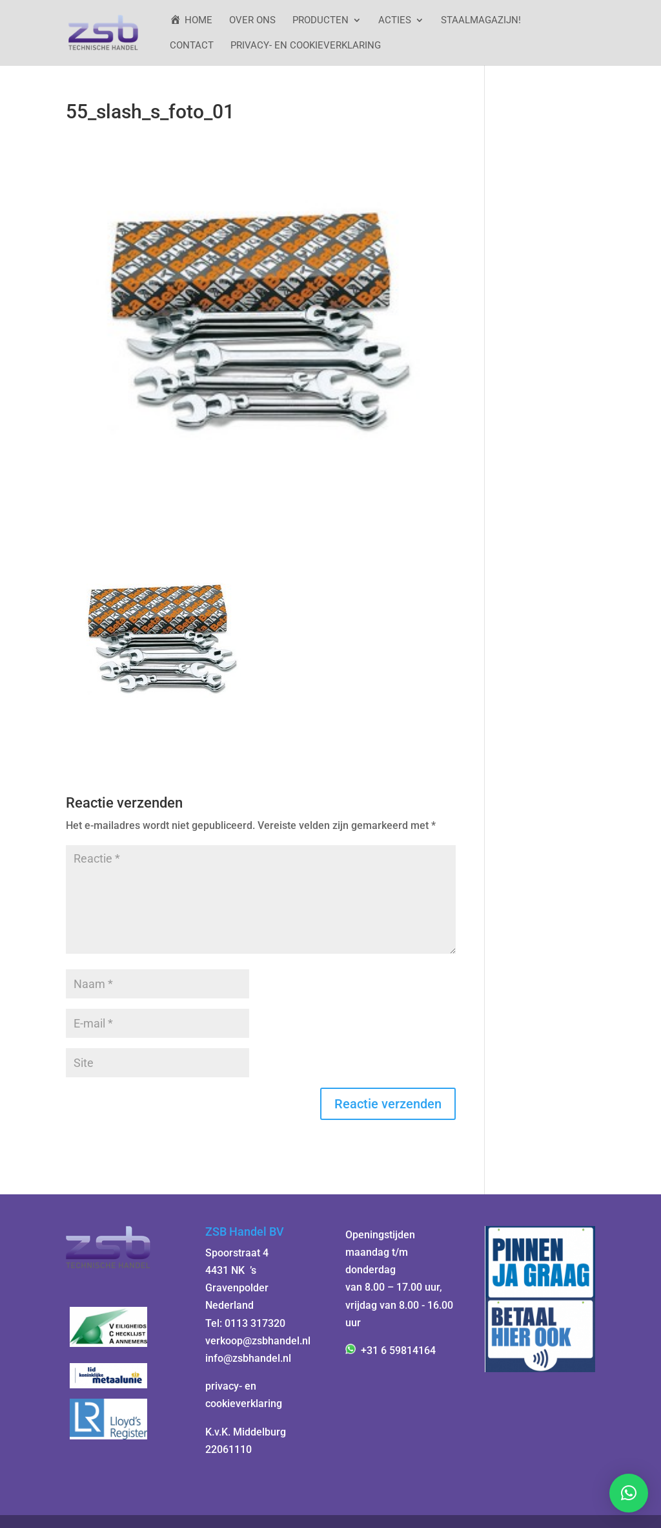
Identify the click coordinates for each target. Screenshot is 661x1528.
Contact (192, 46)
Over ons (252, 21)
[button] (628, 1493)
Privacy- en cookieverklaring (305, 46)
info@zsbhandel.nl (248, 1358)
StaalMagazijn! (481, 21)
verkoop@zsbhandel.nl (257, 1341)
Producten (320, 21)
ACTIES (394, 21)
